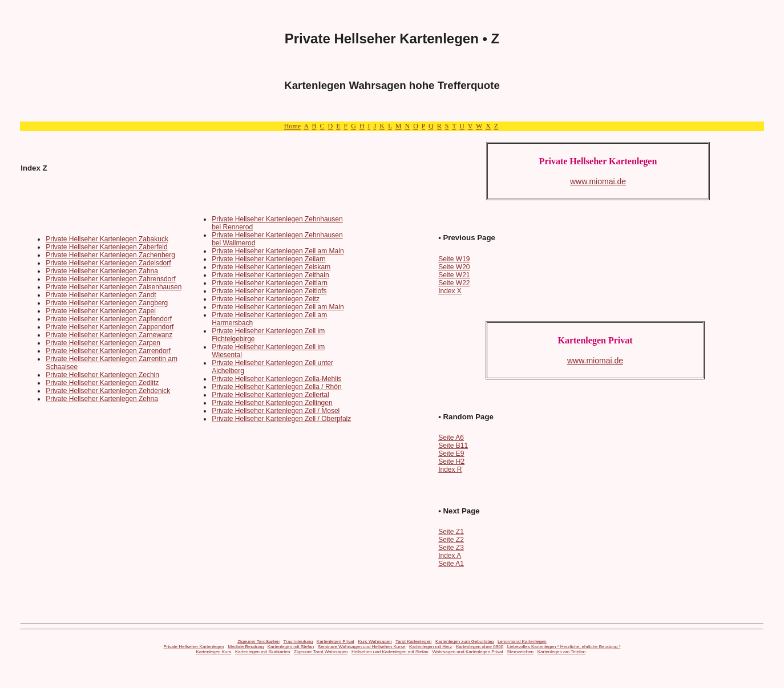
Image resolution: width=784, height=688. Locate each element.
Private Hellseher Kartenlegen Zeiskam (271, 267)
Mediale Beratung (246, 646)
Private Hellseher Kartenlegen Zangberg (107, 303)
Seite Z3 (451, 548)
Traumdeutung (298, 641)
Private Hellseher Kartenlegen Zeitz (266, 299)
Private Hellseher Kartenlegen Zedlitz (102, 383)
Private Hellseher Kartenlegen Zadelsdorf (108, 263)
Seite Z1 (451, 532)
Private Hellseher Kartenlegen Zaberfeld (106, 247)
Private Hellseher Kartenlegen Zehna (102, 399)
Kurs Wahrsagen (374, 641)
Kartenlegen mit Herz (430, 646)
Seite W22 (454, 283)
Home (292, 126)
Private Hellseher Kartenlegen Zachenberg (110, 255)
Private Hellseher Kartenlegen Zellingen (272, 403)
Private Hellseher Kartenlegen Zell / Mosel (276, 411)
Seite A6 (451, 438)
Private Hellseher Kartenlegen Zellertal (270, 395)
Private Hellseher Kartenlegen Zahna (102, 271)
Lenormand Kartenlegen (522, 641)
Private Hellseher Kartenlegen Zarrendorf (108, 351)
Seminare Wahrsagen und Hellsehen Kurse (362, 646)
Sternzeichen (520, 651)
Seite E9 (451, 454)
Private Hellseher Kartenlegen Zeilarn (268, 259)
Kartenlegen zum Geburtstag (464, 641)
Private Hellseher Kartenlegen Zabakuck (107, 239)
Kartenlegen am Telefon (561, 651)
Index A (449, 556)
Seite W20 (454, 267)
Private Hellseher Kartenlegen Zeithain (270, 275)
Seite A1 (451, 564)
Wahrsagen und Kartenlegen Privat (467, 651)
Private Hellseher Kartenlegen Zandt (101, 295)
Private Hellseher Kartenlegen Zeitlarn (270, 283)
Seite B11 (453, 446)
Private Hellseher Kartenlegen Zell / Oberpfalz (281, 419)
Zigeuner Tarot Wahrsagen (320, 651)
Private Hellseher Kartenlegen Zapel (101, 311)
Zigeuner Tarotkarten (258, 641)
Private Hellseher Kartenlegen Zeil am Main (277, 251)
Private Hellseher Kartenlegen (193, 646)
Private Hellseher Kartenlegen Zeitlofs (269, 291)
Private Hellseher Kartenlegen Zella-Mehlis (276, 379)
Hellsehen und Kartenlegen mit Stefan (390, 651)
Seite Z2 (451, 540)
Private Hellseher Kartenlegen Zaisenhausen (113, 287)
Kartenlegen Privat (335, 641)
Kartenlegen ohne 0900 (479, 646)
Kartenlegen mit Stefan (291, 646)
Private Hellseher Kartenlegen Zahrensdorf (110, 279)
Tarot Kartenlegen (413, 641)
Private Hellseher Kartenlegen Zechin (102, 375)
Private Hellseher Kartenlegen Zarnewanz (109, 335)
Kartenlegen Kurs (213, 651)
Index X (450, 291)
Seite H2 (451, 462)
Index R (450, 469)
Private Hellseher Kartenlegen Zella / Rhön (276, 387)
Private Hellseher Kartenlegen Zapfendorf (109, 319)
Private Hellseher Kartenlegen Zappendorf (109, 327)
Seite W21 (454, 275)
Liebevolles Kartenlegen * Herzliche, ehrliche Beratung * (564, 646)
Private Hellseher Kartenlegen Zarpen (103, 343)
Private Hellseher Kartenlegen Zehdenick (108, 391)
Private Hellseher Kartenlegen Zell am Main (277, 307)
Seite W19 (454, 259)
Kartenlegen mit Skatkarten (262, 651)
